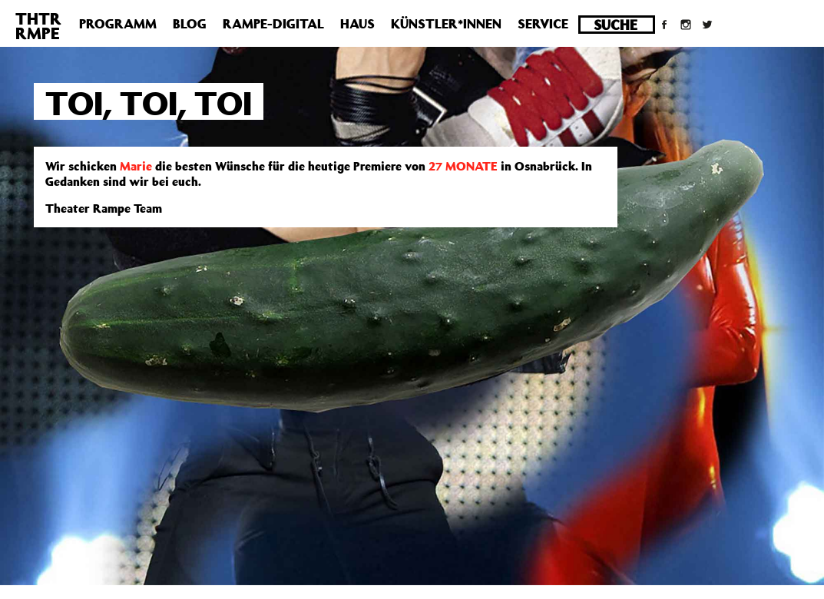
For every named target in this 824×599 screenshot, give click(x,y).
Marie (136, 166)
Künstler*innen (446, 23)
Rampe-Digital (273, 23)
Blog (190, 23)
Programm (118, 23)
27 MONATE (463, 166)
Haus (357, 23)
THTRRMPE (38, 26)
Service (543, 23)
